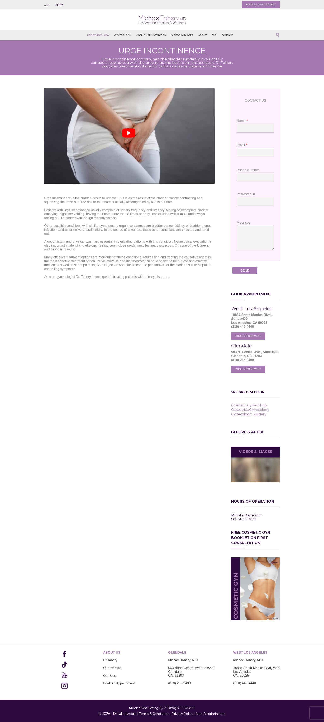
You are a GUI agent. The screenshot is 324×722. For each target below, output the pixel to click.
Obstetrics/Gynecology (250, 410)
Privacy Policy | (183, 714)
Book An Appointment (119, 683)
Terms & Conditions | (155, 714)
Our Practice (112, 668)
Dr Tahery (110, 660)
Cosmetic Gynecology (249, 405)
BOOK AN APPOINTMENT (261, 4)
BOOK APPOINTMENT (248, 336)
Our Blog (109, 675)
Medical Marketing (143, 708)
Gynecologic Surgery (248, 414)
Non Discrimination (211, 714)
